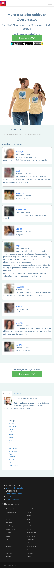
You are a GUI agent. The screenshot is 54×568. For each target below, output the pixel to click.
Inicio (5, 129)
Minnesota (30, 553)
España (29, 512)
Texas (28, 522)
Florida (29, 519)
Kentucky (9, 546)
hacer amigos (13, 448)
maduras (11, 432)
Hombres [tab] (17, 393)
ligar (10, 468)
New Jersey (9, 526)
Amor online (30, 509)
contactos (12, 457)
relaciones (12, 459)
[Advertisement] (27, 61)
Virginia (8, 550)
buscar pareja (13, 451)
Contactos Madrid (11, 512)
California (9, 519)
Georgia (29, 526)
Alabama (8, 543)
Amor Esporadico (12, 499)
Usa (7, 516)
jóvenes (11, 435)
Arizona (29, 529)
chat (10, 462)
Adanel (9, 496)
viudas (11, 429)
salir (10, 446)
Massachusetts (31, 533)
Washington (30, 539)
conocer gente (13, 465)
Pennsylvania (31, 536)
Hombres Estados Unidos (13, 134)
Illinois (8, 536)
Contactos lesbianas (14, 494)
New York (9, 522)
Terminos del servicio (14, 488)
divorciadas (12, 426)
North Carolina (10, 529)
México (29, 516)
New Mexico (10, 560)
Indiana (29, 543)
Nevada (29, 556)
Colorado (9, 533)
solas (10, 440)
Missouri (8, 556)
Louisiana (9, 553)
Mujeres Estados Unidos (34, 134)
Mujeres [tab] (6, 393)
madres (11, 437)
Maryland (30, 550)
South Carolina (31, 546)
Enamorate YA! (27, 38)
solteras (11, 424)
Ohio (7, 539)
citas (10, 454)
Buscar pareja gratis (12, 509)
